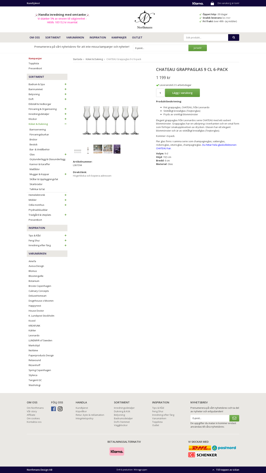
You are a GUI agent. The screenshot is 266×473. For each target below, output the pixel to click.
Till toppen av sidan (225, 469)
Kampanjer (119, 37)
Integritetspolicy (84, 418)
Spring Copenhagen (40, 370)
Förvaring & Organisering (48, 109)
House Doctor (36, 310)
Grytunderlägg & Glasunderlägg (47, 159)
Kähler (32, 330)
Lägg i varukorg (182, 93)
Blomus (33, 271)
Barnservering (38, 129)
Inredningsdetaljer (48, 114)
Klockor (48, 119)
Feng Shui (48, 240)
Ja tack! (198, 47)
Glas (48, 154)
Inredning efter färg (48, 245)
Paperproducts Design (41, 355)
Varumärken (159, 418)
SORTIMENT (53, 37)
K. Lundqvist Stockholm (41, 315)
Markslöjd (34, 345)
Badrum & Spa (48, 84)
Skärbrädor (36, 184)
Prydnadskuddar (38, 209)
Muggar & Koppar (48, 174)
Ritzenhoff (34, 365)
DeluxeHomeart (37, 295)
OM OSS (35, 37)
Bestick (33, 144)
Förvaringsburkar (39, 134)
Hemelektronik (48, 195)
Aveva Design (36, 266)
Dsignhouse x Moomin (41, 300)
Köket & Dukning (48, 124)
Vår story (32, 411)
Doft (48, 99)
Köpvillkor (81, 411)
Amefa (32, 261)
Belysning (48, 94)
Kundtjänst (82, 407)
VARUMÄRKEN (75, 37)
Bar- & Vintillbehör (40, 149)
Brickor (33, 139)
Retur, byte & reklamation (90, 414)
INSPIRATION (98, 37)
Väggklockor (121, 425)
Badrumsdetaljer (123, 418)
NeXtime (33, 350)
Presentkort (35, 68)
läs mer (226, 17)
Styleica (33, 375)
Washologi (34, 385)
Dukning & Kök (122, 411)
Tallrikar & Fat (37, 189)
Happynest (35, 305)
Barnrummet (48, 89)
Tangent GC (35, 380)
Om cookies (33, 418)
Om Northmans (35, 407)
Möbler (48, 200)
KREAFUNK (34, 325)
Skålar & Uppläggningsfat (44, 179)
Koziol (32, 320)
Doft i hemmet (122, 422)
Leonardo (34, 335)
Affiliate (31, 414)
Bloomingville (36, 276)
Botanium (34, 281)
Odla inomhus (48, 204)
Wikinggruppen (140, 469)
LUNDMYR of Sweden (40, 340)
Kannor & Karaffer (40, 164)
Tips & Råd (48, 235)
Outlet (137, 37)
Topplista (34, 63)
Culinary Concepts (39, 291)
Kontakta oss (34, 422)
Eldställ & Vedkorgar (40, 104)
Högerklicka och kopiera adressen (92, 175)
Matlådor (35, 169)
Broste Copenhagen (40, 286)
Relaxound (35, 360)
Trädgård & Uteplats (48, 214)
